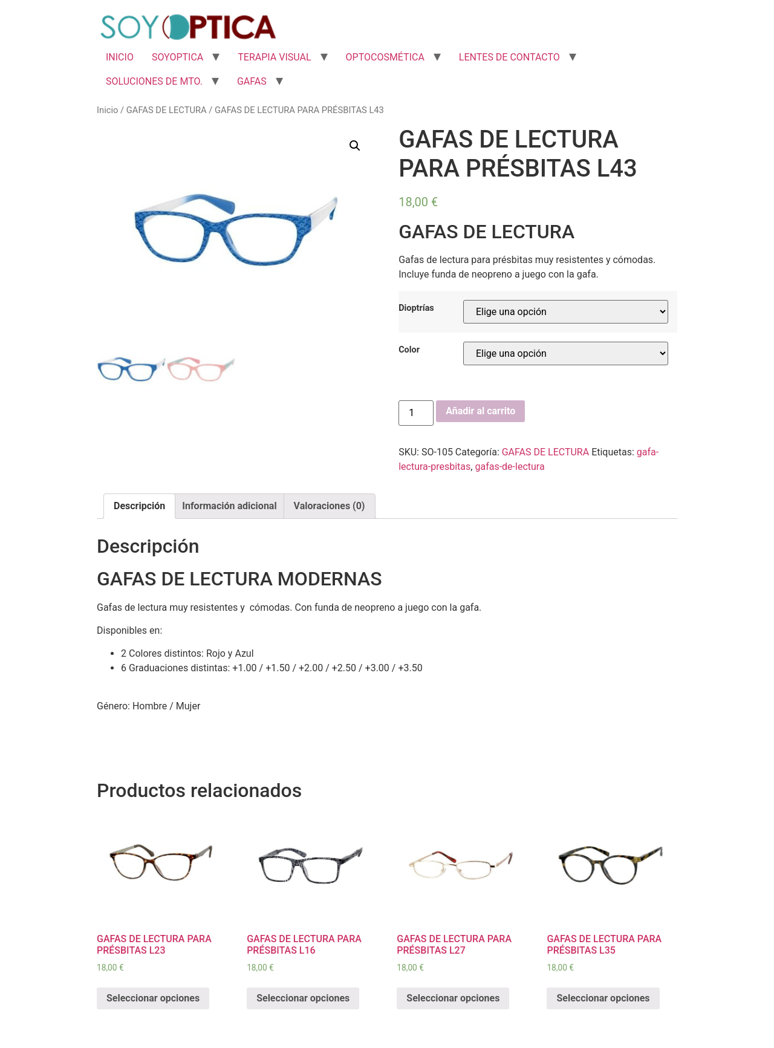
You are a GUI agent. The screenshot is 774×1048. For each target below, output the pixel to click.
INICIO (120, 57)
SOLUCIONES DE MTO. (154, 81)
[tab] (139, 506)
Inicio (107, 110)
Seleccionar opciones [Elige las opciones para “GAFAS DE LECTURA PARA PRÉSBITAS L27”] (452, 998)
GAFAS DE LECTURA (166, 110)
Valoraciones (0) (329, 506)
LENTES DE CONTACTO (509, 57)
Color (409, 350)
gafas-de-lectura (509, 466)
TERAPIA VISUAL (274, 57)
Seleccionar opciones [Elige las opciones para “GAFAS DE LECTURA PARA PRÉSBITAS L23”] (153, 998)
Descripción (139, 506)
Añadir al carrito (480, 411)
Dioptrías (416, 308)
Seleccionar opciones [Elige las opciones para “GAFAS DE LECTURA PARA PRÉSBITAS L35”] (602, 998)
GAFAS (252, 81)
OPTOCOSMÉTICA (385, 57)
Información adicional (229, 506)
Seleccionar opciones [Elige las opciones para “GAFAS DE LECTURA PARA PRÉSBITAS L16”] (303, 998)
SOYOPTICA (177, 57)
